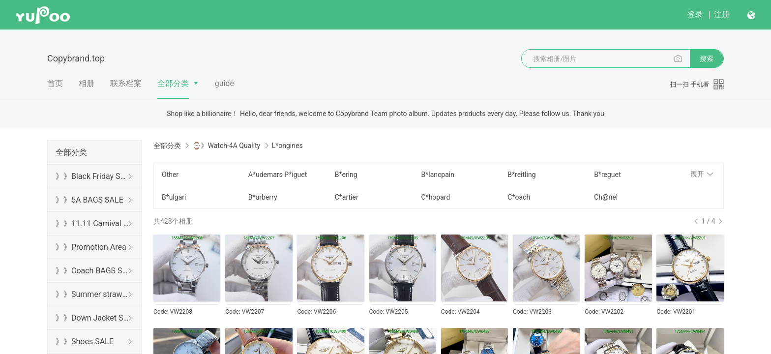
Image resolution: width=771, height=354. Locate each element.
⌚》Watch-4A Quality (226, 145)
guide (224, 83)
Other (170, 174)
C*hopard (435, 197)
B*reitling (521, 174)
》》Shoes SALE (85, 341)
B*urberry (262, 197)
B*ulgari (174, 197)
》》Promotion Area (91, 247)
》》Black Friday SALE (92, 176)
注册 (722, 14)
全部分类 (173, 83)
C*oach (518, 197)
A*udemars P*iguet (277, 174)
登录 (695, 14)
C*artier (346, 197)
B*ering (346, 174)
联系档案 (126, 83)
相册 (86, 83)
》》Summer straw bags (92, 294)
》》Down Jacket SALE (92, 318)
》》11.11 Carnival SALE (92, 223)
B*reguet (607, 174)
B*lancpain (437, 174)
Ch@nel (606, 197)
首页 (55, 83)
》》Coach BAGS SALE (92, 270)
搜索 (706, 58)
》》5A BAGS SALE (89, 200)
